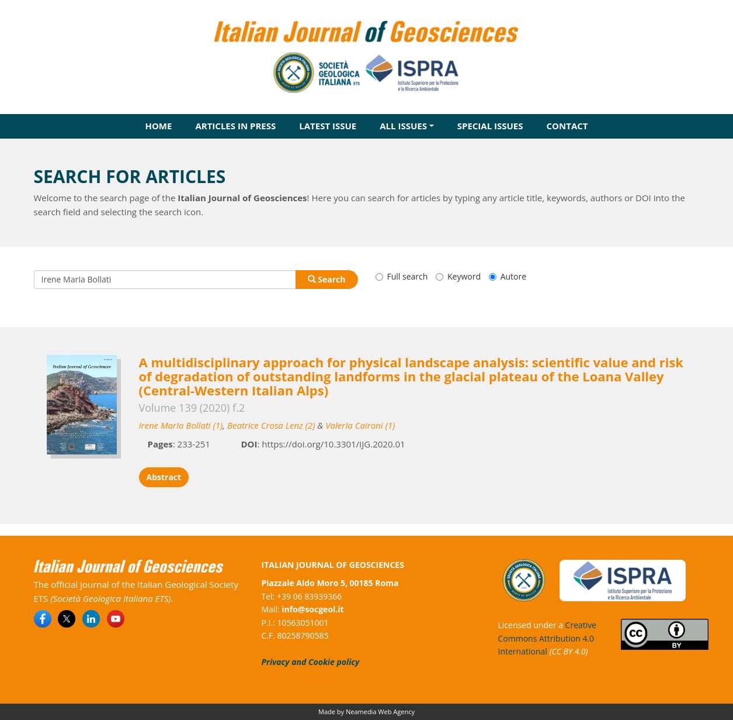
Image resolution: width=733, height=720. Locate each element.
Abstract (164, 477)
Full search (402, 276)
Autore (507, 276)
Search (327, 279)
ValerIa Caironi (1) (360, 425)
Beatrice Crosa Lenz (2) (271, 425)
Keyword (458, 276)
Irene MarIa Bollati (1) (181, 425)
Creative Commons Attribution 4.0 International (547, 638)
